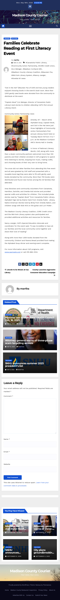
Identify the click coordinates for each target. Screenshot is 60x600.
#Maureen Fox (47, 72)
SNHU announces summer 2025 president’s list (24, 364)
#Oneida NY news (18, 78)
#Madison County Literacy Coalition (25, 72)
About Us (52, 590)
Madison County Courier (30, 15)
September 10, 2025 (14, 532)
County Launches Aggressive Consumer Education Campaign (42, 272)
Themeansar (47, 585)
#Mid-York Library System (21, 75)
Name (7, 439)
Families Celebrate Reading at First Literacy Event (27, 48)
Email (7, 452)
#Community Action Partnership (24, 66)
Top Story (15, 38)
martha (16, 60)
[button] (57, 26)
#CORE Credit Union (46, 66)
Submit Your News (41, 595)
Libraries (7, 38)
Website (7, 464)
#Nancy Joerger (39, 75)
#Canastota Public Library (36, 63)
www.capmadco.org (12, 252)
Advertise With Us (18, 595)
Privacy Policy (42, 590)
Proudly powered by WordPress (19, 585)
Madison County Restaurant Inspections (23, 590)
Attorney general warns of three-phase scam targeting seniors (29, 342)
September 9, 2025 (14, 556)
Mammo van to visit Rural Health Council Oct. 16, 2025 (29, 319)
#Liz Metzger (16, 69)
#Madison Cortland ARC (32, 69)
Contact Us (30, 595)
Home (7, 590)
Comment (8, 396)
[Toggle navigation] (30, 25)
